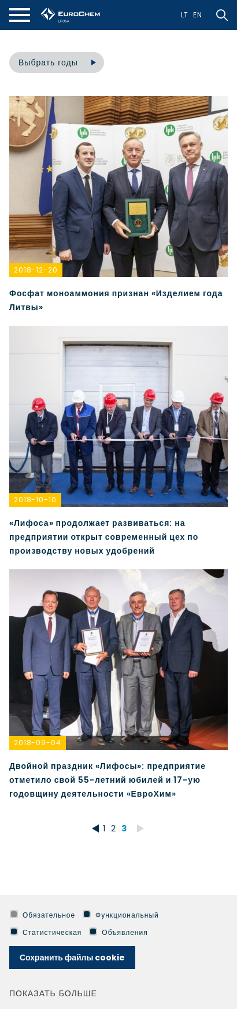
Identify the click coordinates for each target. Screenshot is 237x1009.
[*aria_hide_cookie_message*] (225, 915)
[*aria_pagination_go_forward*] (140, 828)
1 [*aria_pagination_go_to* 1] (104, 828)
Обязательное (42, 915)
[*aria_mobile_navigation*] (19, 15)
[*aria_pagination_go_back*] (93, 828)
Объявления (118, 932)
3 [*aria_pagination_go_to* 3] (124, 828)
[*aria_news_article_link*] (118, 205)
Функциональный (121, 915)
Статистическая (46, 932)
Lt (185, 15)
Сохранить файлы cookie (72, 957)
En (197, 15)
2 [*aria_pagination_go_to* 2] (113, 828)
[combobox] (56, 62)
